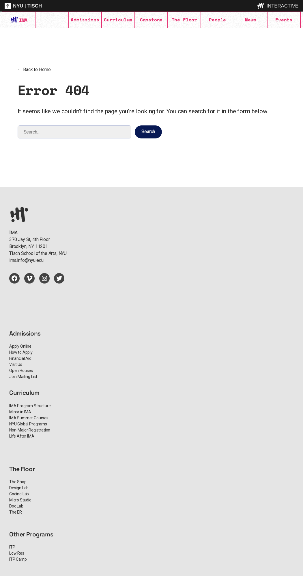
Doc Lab (16, 506)
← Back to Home (34, 69)
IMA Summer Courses (28, 418)
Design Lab (19, 488)
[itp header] (151, 6)
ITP (12, 547)
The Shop (18, 481)
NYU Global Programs (28, 424)
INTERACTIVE (282, 5)
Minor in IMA (20, 412)
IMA (23, 19)
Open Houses (21, 370)
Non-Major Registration (29, 430)
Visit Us (15, 364)
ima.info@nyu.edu (26, 260)
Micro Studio (20, 500)
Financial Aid (20, 358)
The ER (15, 512)
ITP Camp (18, 559)
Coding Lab (19, 494)
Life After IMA (21, 436)
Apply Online (20, 346)
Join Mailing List (23, 376)
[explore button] (261, 6)
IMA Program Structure (29, 405)
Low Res (16, 553)
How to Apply (21, 352)
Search (148, 131)
